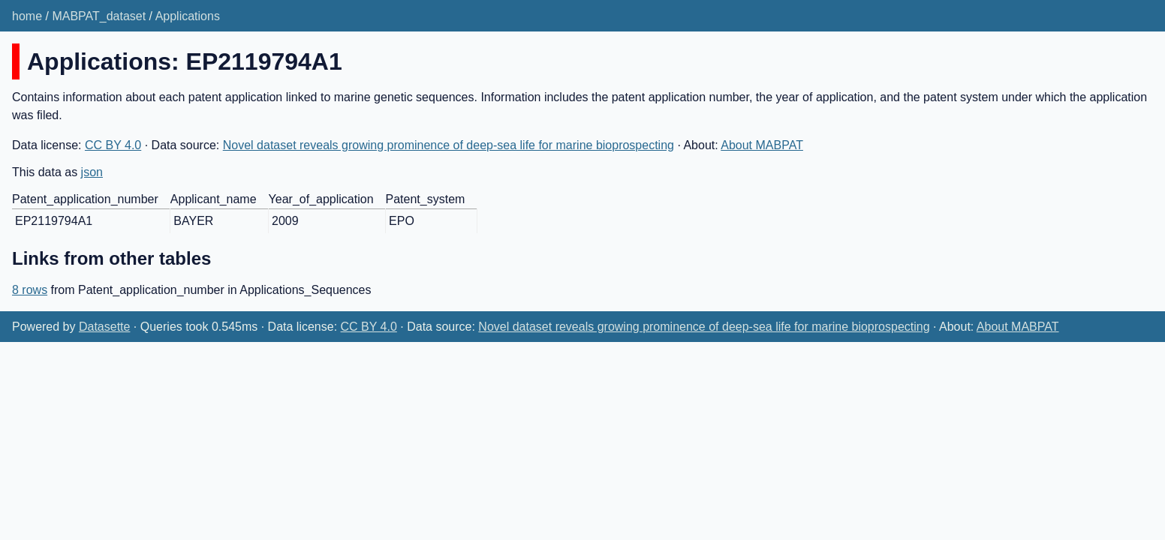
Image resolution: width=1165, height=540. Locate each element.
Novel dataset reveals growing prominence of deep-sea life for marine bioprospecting (448, 145)
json (92, 172)
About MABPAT (762, 145)
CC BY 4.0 (113, 145)
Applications (187, 16)
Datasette (104, 326)
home (27, 16)
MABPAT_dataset (99, 16)
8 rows (29, 290)
